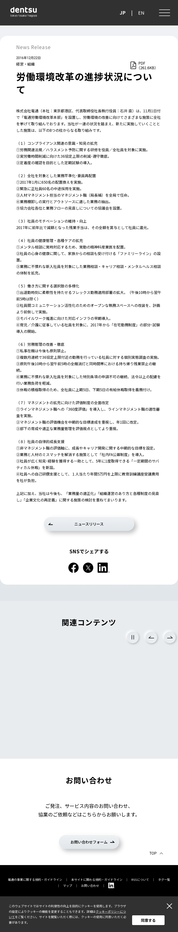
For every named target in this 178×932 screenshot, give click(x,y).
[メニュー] (164, 12)
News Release (33, 47)
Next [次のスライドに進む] (170, 637)
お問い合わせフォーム (89, 842)
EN (141, 12)
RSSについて (140, 879)
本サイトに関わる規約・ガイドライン (96, 879)
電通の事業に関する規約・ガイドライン (35, 879)
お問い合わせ (90, 885)
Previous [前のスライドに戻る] (151, 637)
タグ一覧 (164, 879)
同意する (148, 920)
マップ (67, 885)
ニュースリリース (89, 524)
